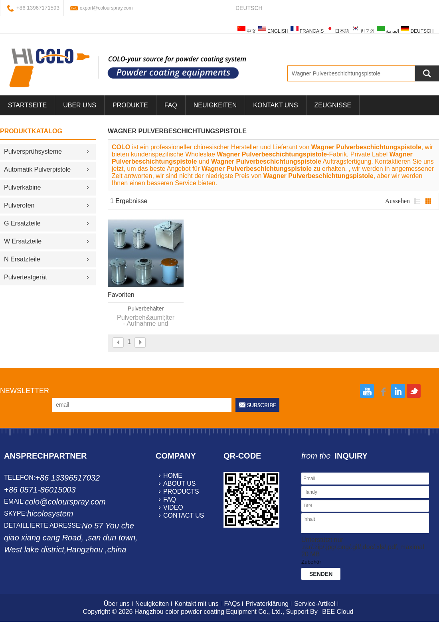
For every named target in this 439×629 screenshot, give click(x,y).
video (173, 507)
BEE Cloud (337, 611)
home (172, 475)
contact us (183, 515)
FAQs (232, 603)
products (181, 491)
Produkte (130, 105)
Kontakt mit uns (196, 603)
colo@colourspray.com (65, 501)
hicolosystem (50, 513)
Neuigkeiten (215, 105)
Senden (320, 574)
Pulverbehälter (146, 308)
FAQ (170, 105)
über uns (79, 105)
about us (179, 483)
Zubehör (311, 562)
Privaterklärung (267, 603)
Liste (417, 201)
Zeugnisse (332, 105)
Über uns (117, 603)
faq (169, 499)
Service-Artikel (314, 603)
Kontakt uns (275, 105)
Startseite (27, 105)
